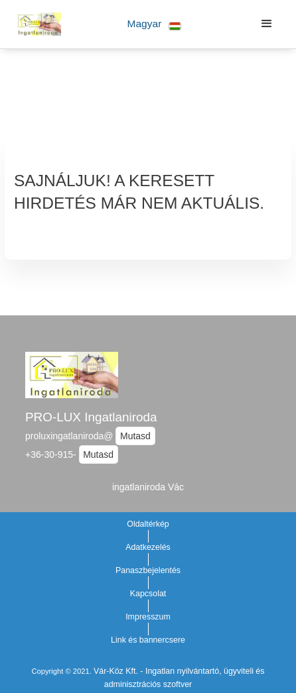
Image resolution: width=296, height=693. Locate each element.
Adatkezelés (148, 547)
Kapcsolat (148, 593)
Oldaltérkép (148, 524)
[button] (154, 24)
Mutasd (135, 436)
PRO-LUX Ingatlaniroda (91, 417)
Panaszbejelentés (148, 570)
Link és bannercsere (148, 640)
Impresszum (148, 616)
